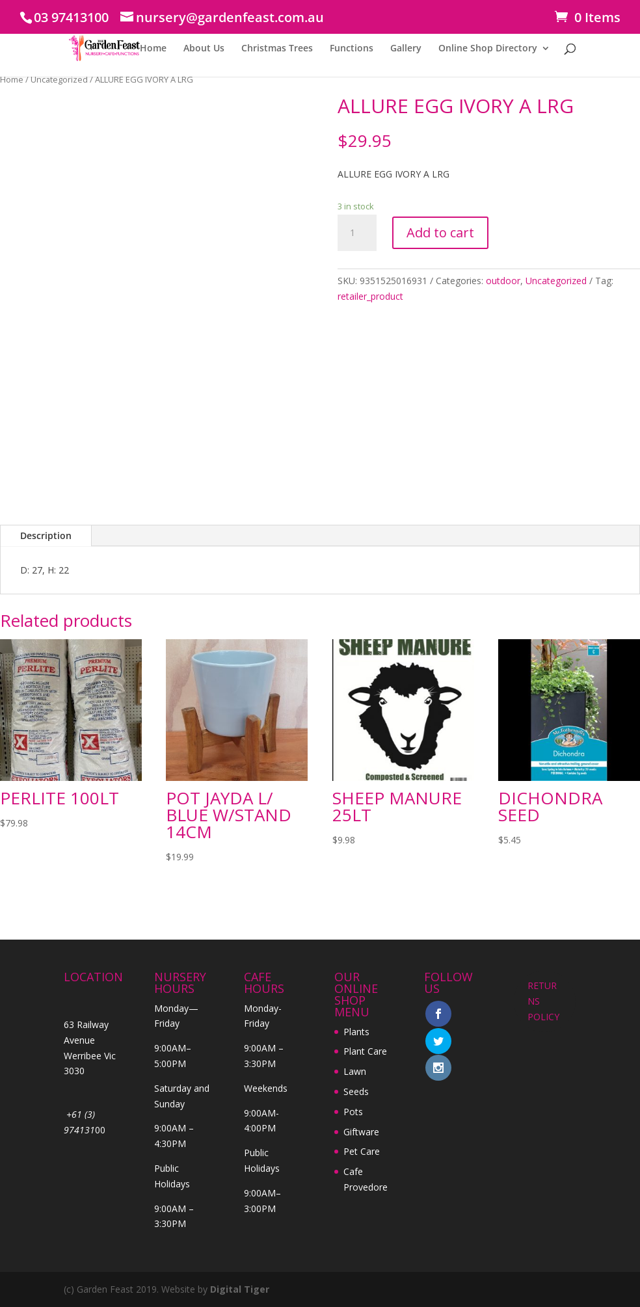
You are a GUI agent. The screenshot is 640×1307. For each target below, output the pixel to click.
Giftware (361, 1132)
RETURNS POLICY (543, 1001)
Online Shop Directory (487, 49)
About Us (203, 49)
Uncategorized (59, 79)
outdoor (503, 280)
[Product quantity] (357, 233)
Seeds (356, 1091)
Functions (351, 49)
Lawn (354, 1071)
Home (153, 49)
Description (46, 535)
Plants (356, 1031)
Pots (353, 1111)
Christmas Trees (277, 49)
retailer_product (370, 296)
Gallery (405, 49)
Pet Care (361, 1151)
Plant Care (365, 1051)
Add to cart (440, 232)
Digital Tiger (239, 1289)
